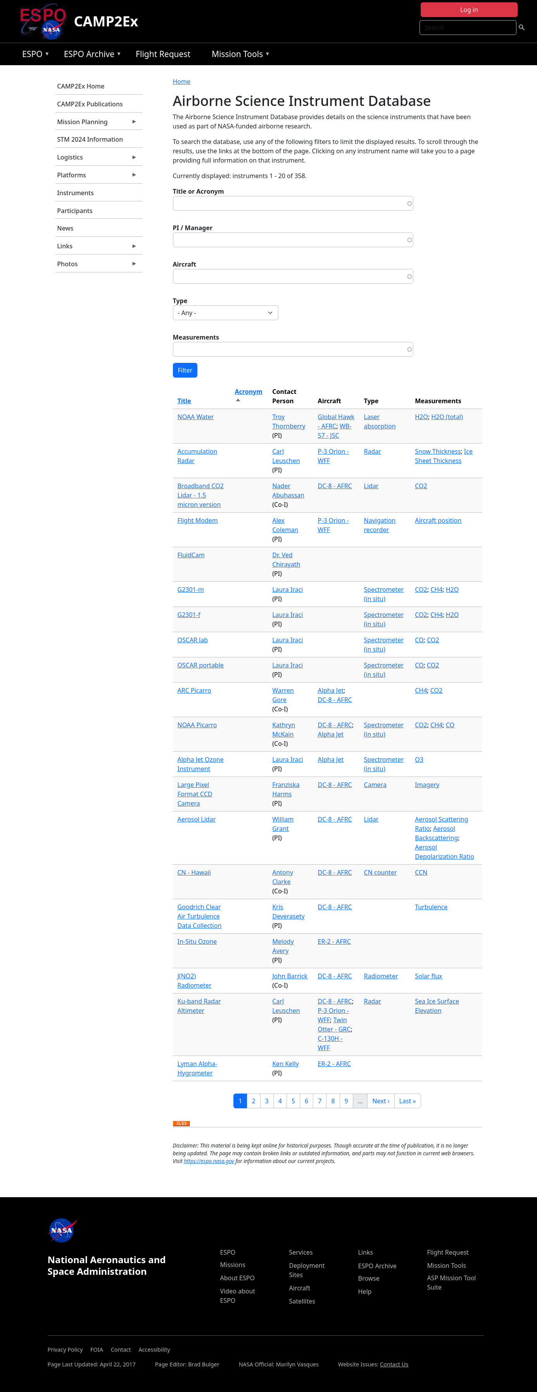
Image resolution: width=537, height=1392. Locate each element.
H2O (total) (447, 417)
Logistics (96, 159)
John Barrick (289, 976)
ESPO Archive (91, 55)
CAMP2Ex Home (80, 86)
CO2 (421, 486)
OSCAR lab (193, 640)
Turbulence (431, 907)
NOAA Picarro (197, 725)
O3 (419, 759)
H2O (421, 417)
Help (365, 1291)
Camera (375, 784)
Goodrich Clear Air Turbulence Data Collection (200, 916)
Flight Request (163, 54)
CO (419, 640)
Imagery (427, 784)
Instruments (75, 193)
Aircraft (185, 264)
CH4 (436, 589)
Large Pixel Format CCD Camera (195, 794)
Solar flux (428, 976)
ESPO (34, 55)
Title (184, 401)
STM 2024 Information (90, 139)
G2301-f (189, 614)
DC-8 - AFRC (335, 486)
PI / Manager (193, 228)
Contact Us (394, 1364)
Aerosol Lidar (197, 819)
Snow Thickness (438, 451)
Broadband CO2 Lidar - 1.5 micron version (201, 495)
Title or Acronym (198, 191)
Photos (96, 266)
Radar (372, 451)
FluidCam (191, 555)
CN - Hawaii (194, 872)
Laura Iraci (287, 589)
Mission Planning (96, 124)
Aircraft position (438, 520)
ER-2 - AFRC (334, 941)
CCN (421, 872)
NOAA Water (196, 417)
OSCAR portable (201, 665)
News (65, 228)
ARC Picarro (195, 690)
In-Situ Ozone (197, 941)
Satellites (302, 1301)
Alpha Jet (331, 690)
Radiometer (381, 976)
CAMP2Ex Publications (90, 104)
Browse (369, 1278)
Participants (74, 210)
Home (182, 81)
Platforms (96, 177)
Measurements (196, 337)
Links (96, 248)
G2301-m (191, 589)
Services (301, 1252)
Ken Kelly (285, 1063)
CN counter (380, 872)
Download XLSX (181, 1124)
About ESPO (237, 1278)
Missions (232, 1264)
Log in (469, 9)
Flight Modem (198, 520)
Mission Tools (239, 55)
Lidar (371, 486)
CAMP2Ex (106, 21)
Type (180, 300)
